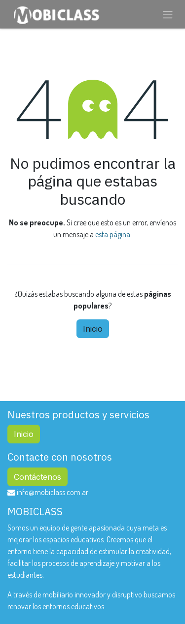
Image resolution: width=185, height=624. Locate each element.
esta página (112, 234)
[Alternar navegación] (168, 14)
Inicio (93, 329)
